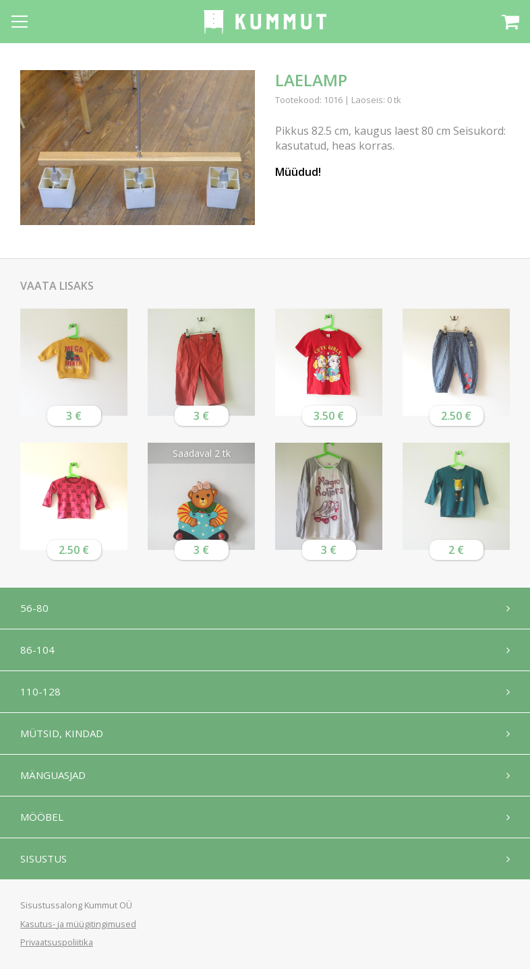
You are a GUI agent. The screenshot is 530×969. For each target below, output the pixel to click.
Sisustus (43, 858)
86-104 (37, 649)
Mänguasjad (53, 775)
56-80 (34, 608)
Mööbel (41, 816)
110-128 (40, 691)
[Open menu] (19, 21)
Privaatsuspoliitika (56, 942)
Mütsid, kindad (61, 733)
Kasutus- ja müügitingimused (78, 924)
